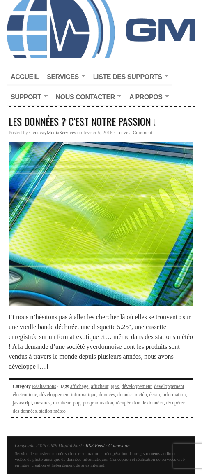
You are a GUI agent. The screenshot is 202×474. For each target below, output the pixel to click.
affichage (79, 386)
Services (64, 77)
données (107, 394)
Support (27, 97)
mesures (42, 403)
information (174, 394)
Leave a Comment (134, 132)
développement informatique (67, 394)
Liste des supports (128, 77)
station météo (52, 411)
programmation (98, 403)
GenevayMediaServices (52, 132)
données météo (132, 394)
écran (154, 394)
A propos (147, 97)
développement (137, 386)
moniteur (62, 403)
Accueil (25, 76)
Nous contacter (86, 97)
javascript (22, 403)
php (76, 403)
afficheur (99, 386)
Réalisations (44, 386)
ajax (115, 386)
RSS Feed (94, 445)
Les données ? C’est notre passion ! (82, 121)
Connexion (119, 445)
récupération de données (140, 403)
